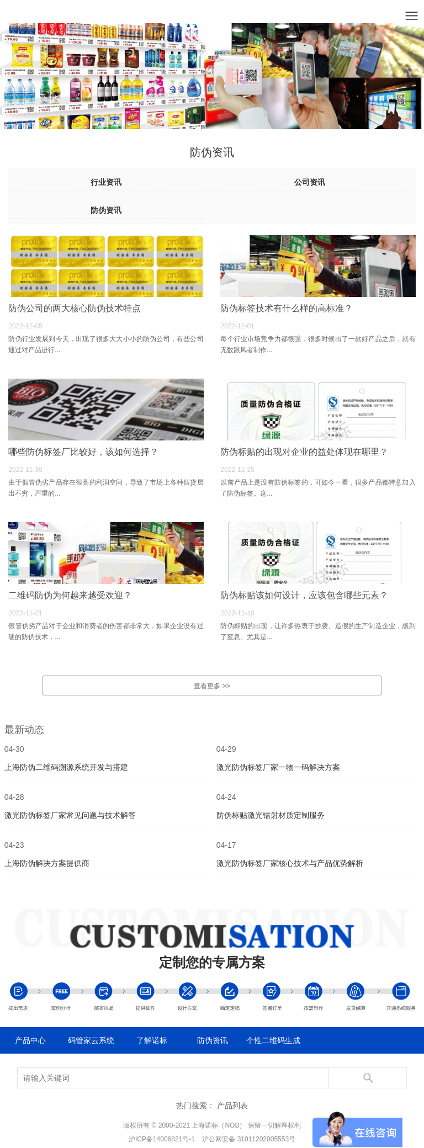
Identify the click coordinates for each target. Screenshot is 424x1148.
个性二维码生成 (273, 1040)
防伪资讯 (106, 210)
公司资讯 (309, 182)
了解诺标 (151, 1040)
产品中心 (30, 1040)
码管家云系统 (91, 1040)
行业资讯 (106, 182)
